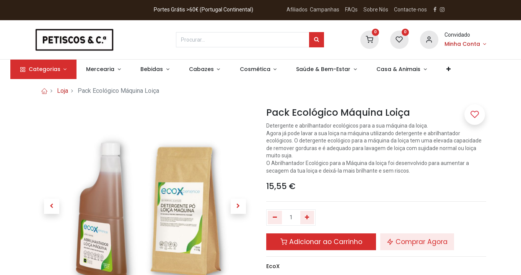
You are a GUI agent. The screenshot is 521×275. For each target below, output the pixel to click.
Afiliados (298, 9)
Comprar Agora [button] (417, 241)
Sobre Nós (376, 9)
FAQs (351, 9)
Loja (62, 90)
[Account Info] (465, 44)
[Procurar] (316, 39)
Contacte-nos (410, 9)
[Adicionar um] (307, 218)
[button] (473, 69)
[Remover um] (275, 218)
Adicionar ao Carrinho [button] (321, 241)
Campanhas (324, 9)
